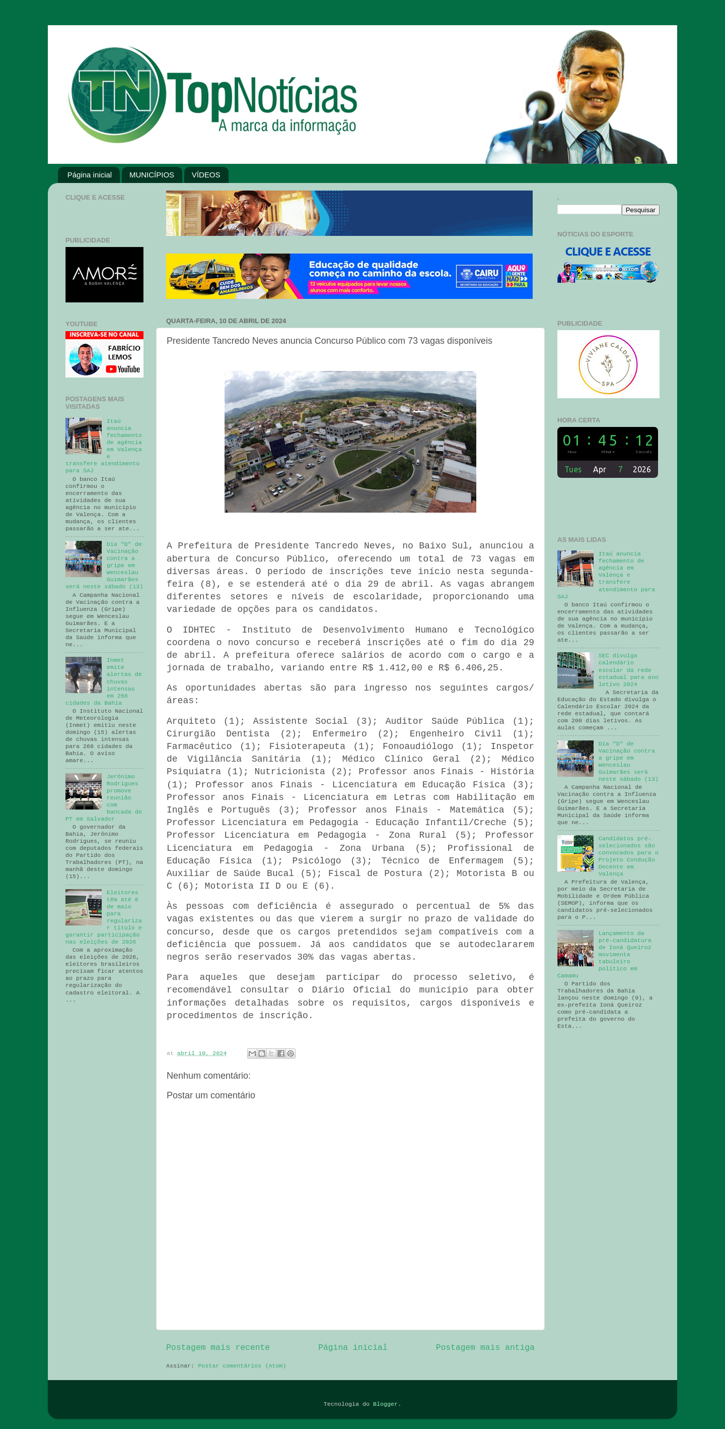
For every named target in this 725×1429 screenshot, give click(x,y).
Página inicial (89, 174)
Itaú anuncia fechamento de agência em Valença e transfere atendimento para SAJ (606, 575)
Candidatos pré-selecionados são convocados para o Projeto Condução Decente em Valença (629, 856)
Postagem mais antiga (485, 1347)
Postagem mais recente (218, 1347)
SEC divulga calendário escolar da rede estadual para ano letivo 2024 (629, 670)
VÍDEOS (206, 174)
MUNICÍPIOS (151, 174)
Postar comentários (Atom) (242, 1366)
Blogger (385, 1404)
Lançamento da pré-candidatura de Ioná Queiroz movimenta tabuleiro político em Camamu (604, 954)
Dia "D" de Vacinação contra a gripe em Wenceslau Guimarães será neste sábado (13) (629, 761)
